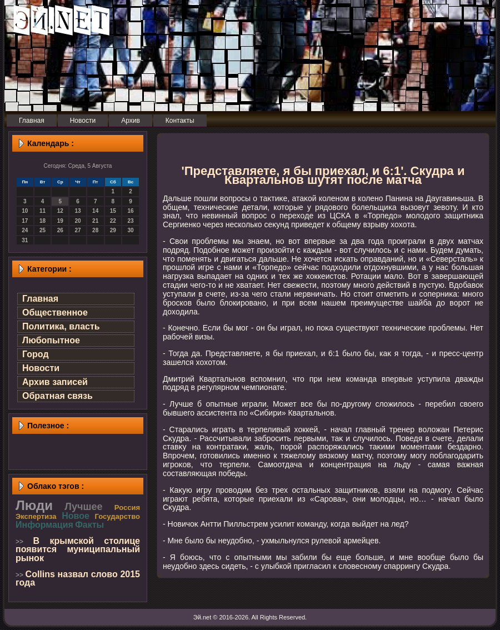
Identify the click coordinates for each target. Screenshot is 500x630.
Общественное (55, 312)
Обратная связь (57, 396)
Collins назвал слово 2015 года (78, 578)
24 (25, 230)
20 (77, 221)
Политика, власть (61, 326)
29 (113, 230)
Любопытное (51, 340)
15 (113, 211)
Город (35, 354)
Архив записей (55, 382)
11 (42, 211)
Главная (40, 298)
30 (131, 230)
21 (95, 221)
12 (60, 211)
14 (95, 211)
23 (131, 221)
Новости (40, 368)
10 (25, 211)
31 (25, 240)
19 (60, 221)
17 (25, 221)
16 (131, 211)
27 (77, 230)
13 (77, 211)
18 (42, 221)
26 (60, 230)
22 (113, 221)
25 (42, 230)
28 (95, 230)
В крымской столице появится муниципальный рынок (78, 549)
